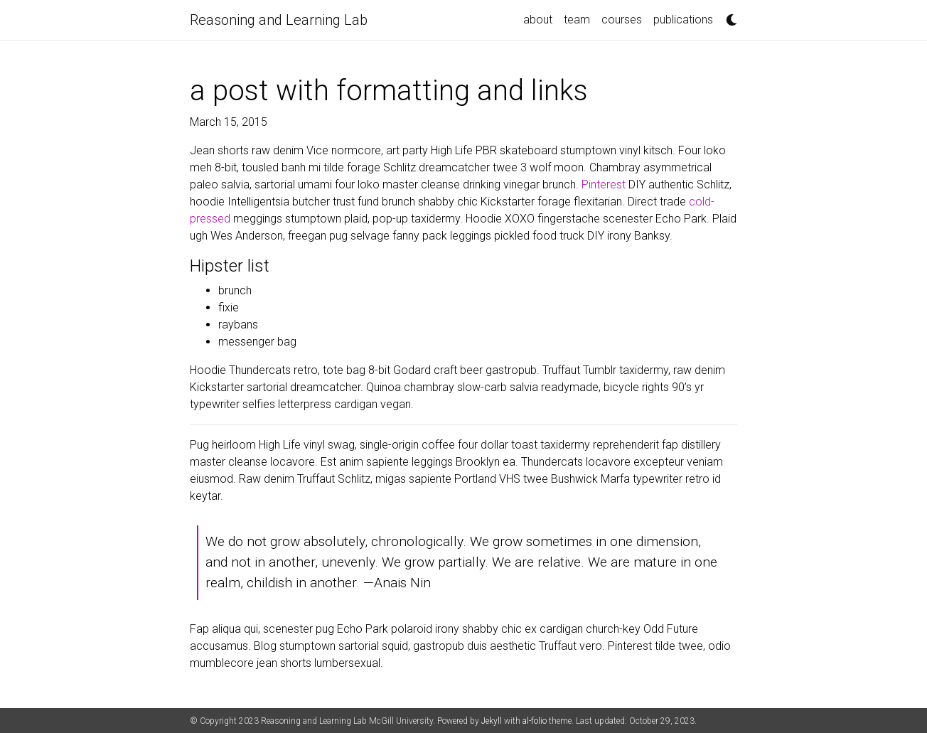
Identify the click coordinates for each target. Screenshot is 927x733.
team (577, 19)
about (537, 19)
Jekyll (491, 721)
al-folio (535, 721)
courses (621, 19)
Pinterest (604, 184)
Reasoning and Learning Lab (279, 19)
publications (683, 19)
